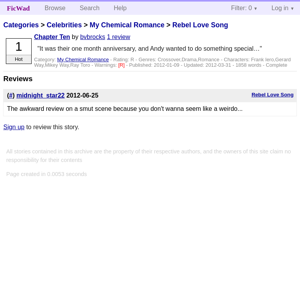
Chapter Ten (52, 37)
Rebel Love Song (200, 25)
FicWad (18, 8)
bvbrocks (92, 37)
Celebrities (64, 25)
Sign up (13, 127)
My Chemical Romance (126, 25)
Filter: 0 (241, 8)
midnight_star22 (40, 95)
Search (90, 8)
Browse (55, 8)
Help (120, 8)
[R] (122, 65)
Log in (280, 8)
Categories (21, 25)
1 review (118, 37)
